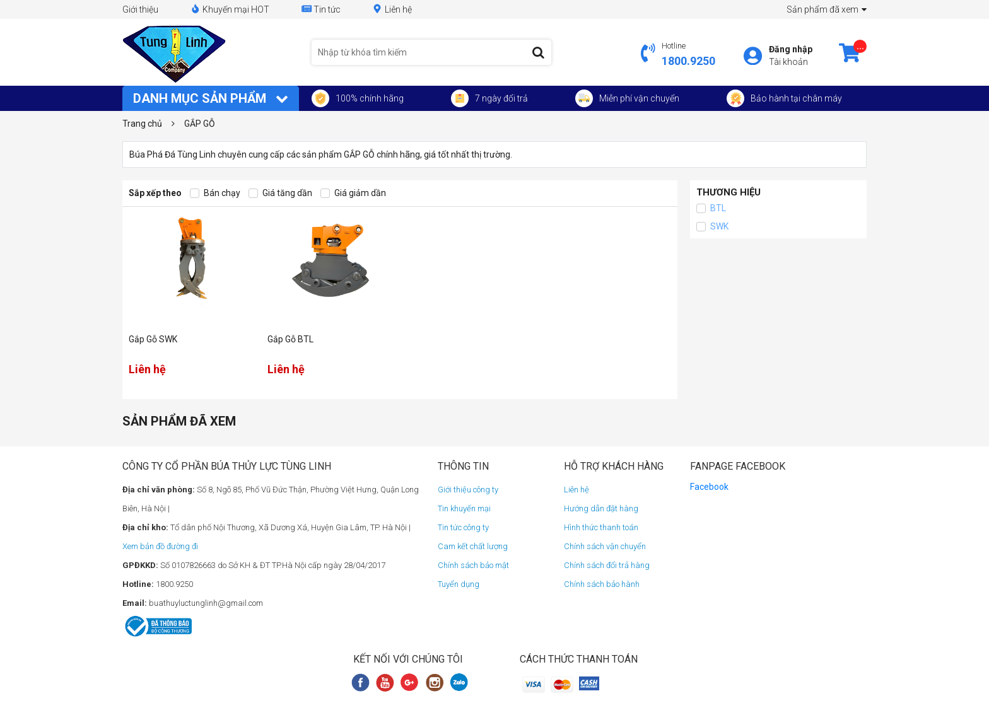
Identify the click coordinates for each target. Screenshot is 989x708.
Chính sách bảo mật (473, 565)
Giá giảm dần (353, 193)
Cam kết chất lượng (473, 546)
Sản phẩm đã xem (827, 9)
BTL (711, 208)
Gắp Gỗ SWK (153, 339)
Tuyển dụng (458, 584)
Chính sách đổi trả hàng (607, 565)
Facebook (709, 487)
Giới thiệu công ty (468, 489)
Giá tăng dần (280, 193)
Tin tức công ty (463, 527)
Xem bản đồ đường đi (160, 546)
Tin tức (321, 9)
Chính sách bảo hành (602, 584)
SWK (712, 226)
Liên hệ (392, 9)
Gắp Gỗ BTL (290, 339)
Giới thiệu (140, 9)
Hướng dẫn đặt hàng (601, 508)
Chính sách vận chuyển (605, 546)
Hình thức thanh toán (601, 527)
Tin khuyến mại (464, 508)
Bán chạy (215, 193)
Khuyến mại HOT (229, 9)
